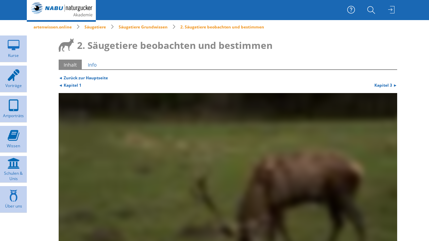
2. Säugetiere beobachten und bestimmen (222, 27)
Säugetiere (95, 27)
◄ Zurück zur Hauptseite (83, 77)
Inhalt (70, 65)
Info (92, 65)
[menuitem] (372, 10)
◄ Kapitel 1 (70, 85)
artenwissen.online (53, 27)
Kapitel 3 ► (385, 85)
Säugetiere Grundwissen (143, 27)
